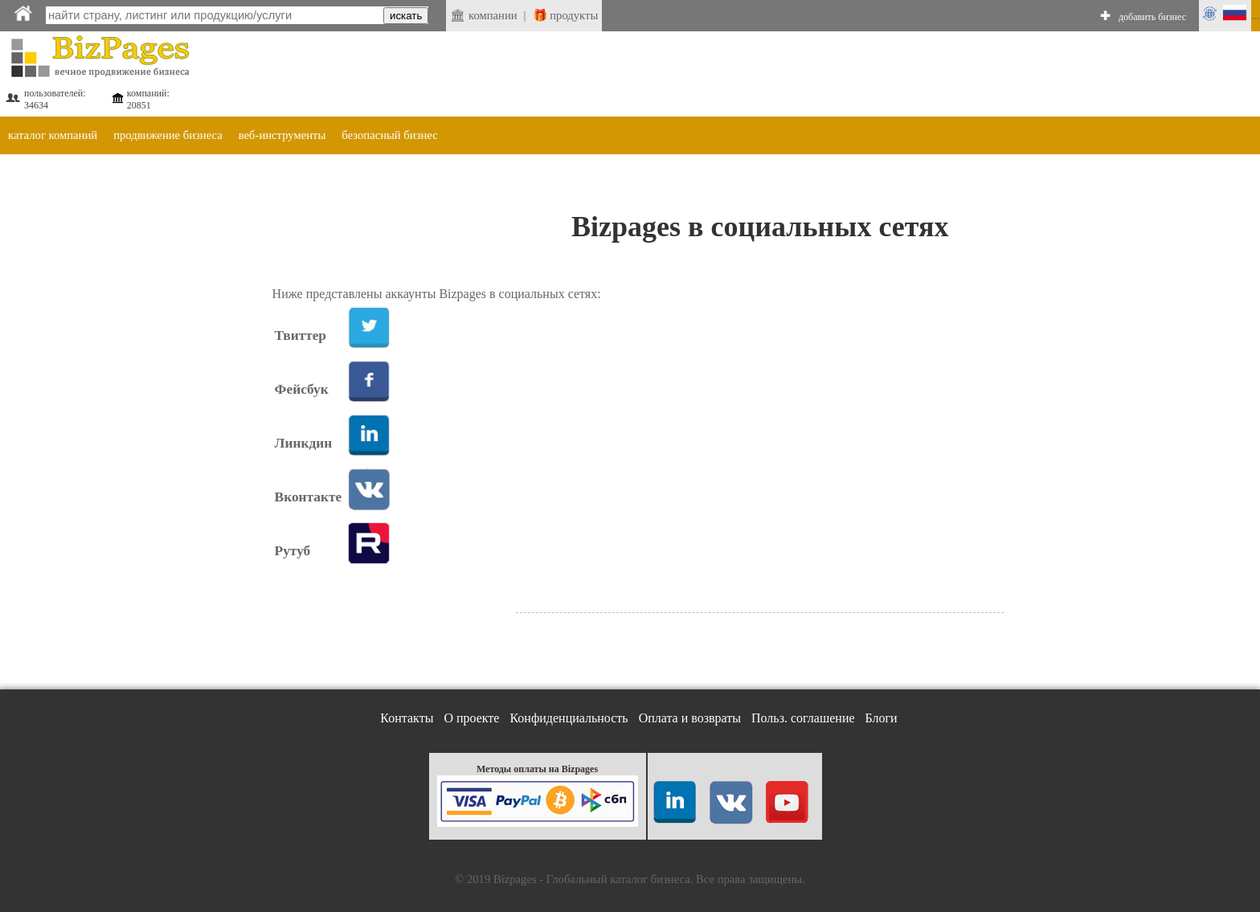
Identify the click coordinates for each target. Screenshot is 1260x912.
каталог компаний (52, 135)
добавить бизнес (1152, 16)
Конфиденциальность (568, 718)
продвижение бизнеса (168, 135)
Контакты (406, 718)
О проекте (471, 718)
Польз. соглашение (803, 718)
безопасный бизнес (389, 135)
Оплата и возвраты (690, 718)
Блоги (881, 718)
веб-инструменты (282, 135)
